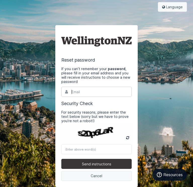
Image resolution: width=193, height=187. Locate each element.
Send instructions (96, 164)
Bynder (96, 41)
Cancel (96, 176)
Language (172, 7)
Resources (169, 175)
